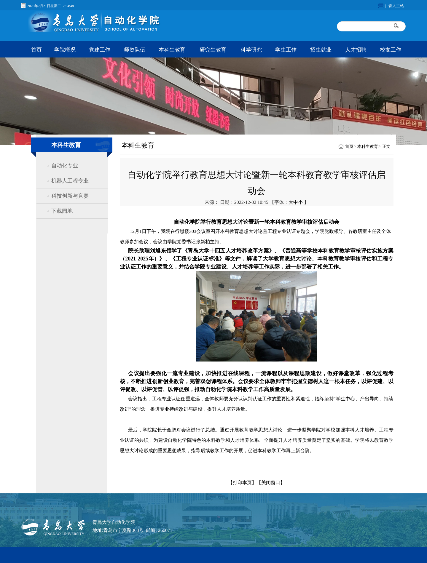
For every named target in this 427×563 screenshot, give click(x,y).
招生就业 (321, 50)
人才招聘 (356, 50)
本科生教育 (172, 50)
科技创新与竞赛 (70, 196)
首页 (36, 50)
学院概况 (65, 50)
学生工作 (286, 50)
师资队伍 (134, 50)
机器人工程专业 (70, 181)
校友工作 (390, 50)
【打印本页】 (242, 482)
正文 (386, 146)
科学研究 (251, 50)
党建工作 (99, 50)
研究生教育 (213, 50)
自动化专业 (64, 166)
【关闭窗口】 (270, 482)
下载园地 (62, 211)
